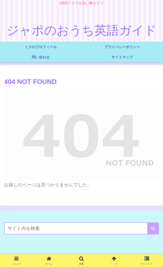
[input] (81, 228)
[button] (153, 228)
